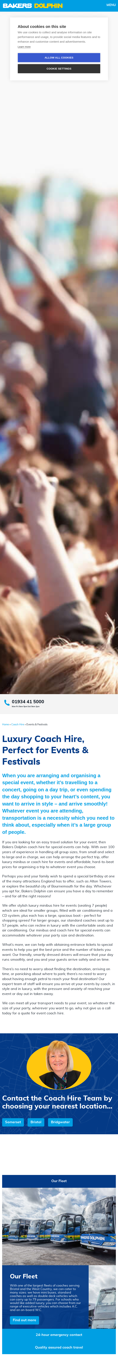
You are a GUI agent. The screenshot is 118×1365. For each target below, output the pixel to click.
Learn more (24, 46)
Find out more (24, 1320)
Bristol (36, 1122)
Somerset (13, 1122)
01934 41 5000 (28, 702)
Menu (111, 5)
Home (5, 724)
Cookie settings (59, 68)
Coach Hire (17, 724)
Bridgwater (60, 1122)
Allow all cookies (59, 57)
